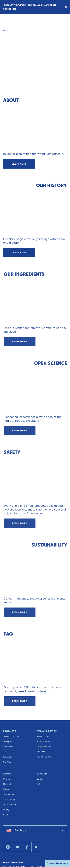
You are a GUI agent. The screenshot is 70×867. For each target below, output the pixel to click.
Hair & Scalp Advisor (45, 757)
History (6, 789)
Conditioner (8, 746)
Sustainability (9, 794)
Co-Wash (7, 762)
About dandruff (44, 741)
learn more (19, 163)
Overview (7, 779)
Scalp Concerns (44, 746)
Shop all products (11, 736)
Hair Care (41, 752)
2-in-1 (5, 752)
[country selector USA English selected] (35, 830)
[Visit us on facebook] (26, 847)
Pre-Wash (7, 757)
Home (6, 30)
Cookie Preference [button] (57, 863)
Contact (40, 779)
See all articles (43, 736)
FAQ (38, 784)
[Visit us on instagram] (8, 847)
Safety (6, 810)
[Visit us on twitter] (36, 847)
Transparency (9, 799)
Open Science (9, 804)
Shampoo (7, 741)
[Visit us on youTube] (17, 847)
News (5, 815)
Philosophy (7, 784)
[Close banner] (65, 7)
